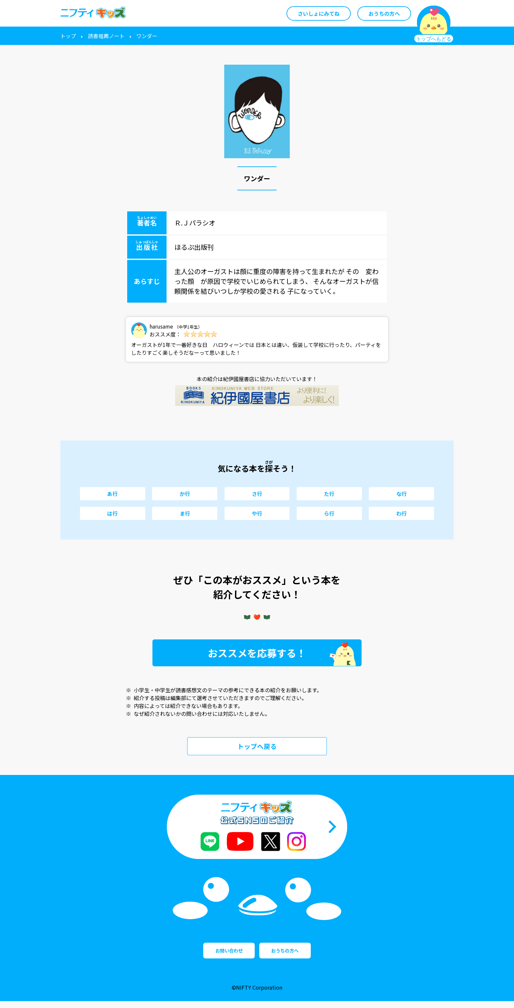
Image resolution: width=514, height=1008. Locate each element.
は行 (112, 513)
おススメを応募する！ (257, 653)
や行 (257, 513)
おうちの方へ (384, 13)
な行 (401, 494)
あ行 (112, 494)
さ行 (257, 494)
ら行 (329, 513)
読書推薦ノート (106, 36)
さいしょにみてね (319, 13)
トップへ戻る (257, 746)
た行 (329, 494)
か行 (185, 494)
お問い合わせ (217, 954)
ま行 (185, 513)
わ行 (401, 513)
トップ (68, 36)
